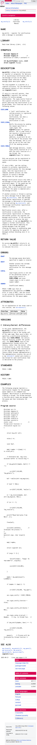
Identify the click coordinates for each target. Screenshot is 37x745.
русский (18, 705)
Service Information (12, 8)
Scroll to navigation (8, 15)
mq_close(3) (6, 648)
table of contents (22, 673)
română (18, 702)
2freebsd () (21, 715)
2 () (19, 713)
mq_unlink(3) (6, 652)
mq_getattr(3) (17, 648)
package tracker (20, 666)
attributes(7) (21, 307)
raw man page (20, 668)
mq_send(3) (17, 650)
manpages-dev (14, 10)
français (18, 697)
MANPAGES (8, 0)
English (17, 694)
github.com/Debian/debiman (23, 740)
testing (8, 10)
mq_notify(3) (5, 21)
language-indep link (21, 663)
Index (7, 3)
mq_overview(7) (18, 652)
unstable (18, 686)
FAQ (25, 3)
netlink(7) (10, 356)
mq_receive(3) (12, 197)
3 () (19, 718)
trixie (17, 681)
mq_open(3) (27, 648)
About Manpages (16, 3)
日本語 (17, 700)
